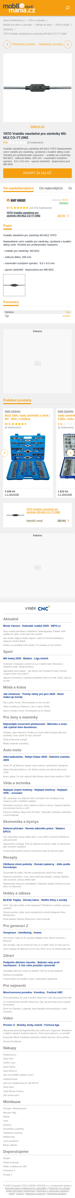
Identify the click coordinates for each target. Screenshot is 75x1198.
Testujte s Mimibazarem (14, 1108)
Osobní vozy (9, 1062)
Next (70, 453)
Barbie (6, 1116)
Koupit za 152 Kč (37, 173)
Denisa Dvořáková (12, 1041)
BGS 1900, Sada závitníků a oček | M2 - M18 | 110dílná (27, 417)
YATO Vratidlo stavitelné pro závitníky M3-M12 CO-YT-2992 (23, 214)
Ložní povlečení (11, 1141)
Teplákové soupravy (13, 1133)
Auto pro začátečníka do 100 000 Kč (21, 1083)
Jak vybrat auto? (11, 1095)
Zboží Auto (8, 1087)
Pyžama (7, 1125)
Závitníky (8, 29)
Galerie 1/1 (37, 126)
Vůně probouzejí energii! (15, 739)
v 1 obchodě (12, 494)
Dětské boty (9, 1137)
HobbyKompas (10, 1079)
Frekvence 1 (9, 1170)
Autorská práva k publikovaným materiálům (26, 1188)
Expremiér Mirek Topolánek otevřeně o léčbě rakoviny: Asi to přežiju (36, 1037)
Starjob (6, 1158)
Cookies (20, 1193)
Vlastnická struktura (56, 1193)
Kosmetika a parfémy (13, 1129)
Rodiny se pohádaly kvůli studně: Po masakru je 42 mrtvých (32, 645)
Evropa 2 (7, 1174)
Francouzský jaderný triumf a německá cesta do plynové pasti (33, 851)
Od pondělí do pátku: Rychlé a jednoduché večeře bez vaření (33, 872)
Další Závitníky (13, 411)
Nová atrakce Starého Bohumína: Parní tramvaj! (26, 919)
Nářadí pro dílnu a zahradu (17, 24)
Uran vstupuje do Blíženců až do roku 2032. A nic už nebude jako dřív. (37, 949)
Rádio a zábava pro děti (14, 1166)
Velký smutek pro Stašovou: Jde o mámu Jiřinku (26, 706)
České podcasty (11, 1162)
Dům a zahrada (37, 20)
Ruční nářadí (62, 24)
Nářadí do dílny (44, 24)
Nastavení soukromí (35, 1193)
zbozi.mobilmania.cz (14, 20)
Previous (4, 453)
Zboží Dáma (9, 1067)
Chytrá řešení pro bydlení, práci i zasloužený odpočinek (30, 979)
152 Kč (61, 215)
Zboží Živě (8, 1058)
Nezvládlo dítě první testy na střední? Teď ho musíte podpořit (33, 971)
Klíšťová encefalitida (13, 975)
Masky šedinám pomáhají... (16, 743)
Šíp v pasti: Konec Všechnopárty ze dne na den (26, 702)
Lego (5, 1120)
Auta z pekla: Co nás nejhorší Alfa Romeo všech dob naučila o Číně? (36, 776)
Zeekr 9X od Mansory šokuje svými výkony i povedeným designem (35, 765)
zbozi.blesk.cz (10, 1071)
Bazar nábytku (10, 1145)
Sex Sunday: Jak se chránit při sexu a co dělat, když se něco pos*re (36, 945)
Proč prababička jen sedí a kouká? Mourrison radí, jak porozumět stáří (37, 997)
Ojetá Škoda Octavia (13, 1091)
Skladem (63, 203)
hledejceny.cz (9, 1054)
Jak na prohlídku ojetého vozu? (18, 1075)
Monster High (9, 1112)
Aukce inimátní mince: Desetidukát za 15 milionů (27, 710)
